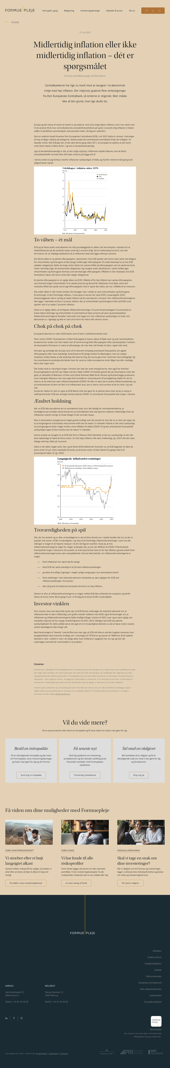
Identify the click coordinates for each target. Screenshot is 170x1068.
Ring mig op (138, 775)
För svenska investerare (153, 1002)
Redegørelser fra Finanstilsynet (150, 983)
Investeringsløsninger (90, 10)
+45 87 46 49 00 (20, 1001)
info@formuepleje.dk (62, 694)
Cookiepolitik (53, 1054)
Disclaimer (64, 1054)
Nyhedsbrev (157, 951)
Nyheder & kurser (114, 10)
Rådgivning (69, 10)
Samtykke (158, 970)
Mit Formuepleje (156, 1029)
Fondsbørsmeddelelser (153, 963)
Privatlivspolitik (41, 1054)
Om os (132, 10)
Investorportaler (156, 995)
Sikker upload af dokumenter (151, 989)
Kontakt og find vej (155, 957)
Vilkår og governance (154, 976)
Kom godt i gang (50, 10)
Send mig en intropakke (31, 775)
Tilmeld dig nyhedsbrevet (85, 775)
